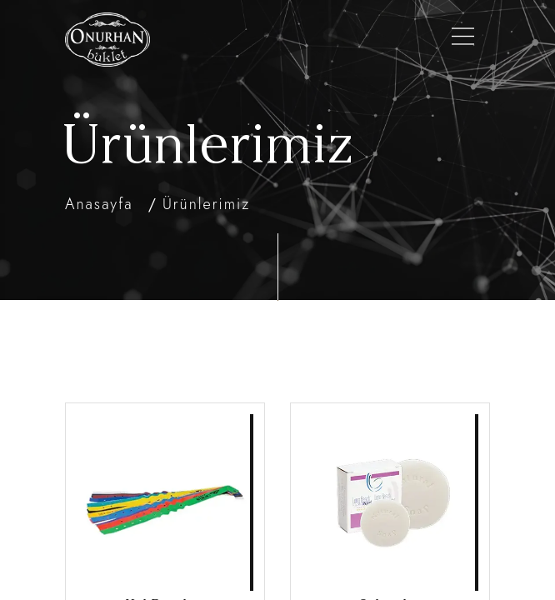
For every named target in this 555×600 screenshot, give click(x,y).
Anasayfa (99, 204)
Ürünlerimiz (206, 204)
